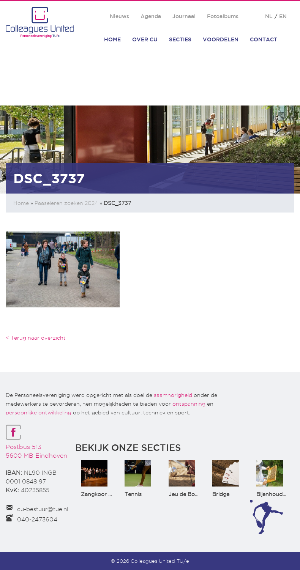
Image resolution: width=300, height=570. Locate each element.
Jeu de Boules (187, 494)
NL (269, 16)
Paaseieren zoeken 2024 (66, 203)
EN (283, 16)
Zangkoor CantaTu (106, 494)
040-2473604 (37, 519)
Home (112, 39)
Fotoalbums (222, 16)
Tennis (133, 494)
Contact (263, 39)
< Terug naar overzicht (36, 338)
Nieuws (119, 16)
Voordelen (220, 39)
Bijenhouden (272, 494)
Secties (180, 39)
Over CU (145, 39)
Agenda (151, 16)
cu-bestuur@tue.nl (42, 509)
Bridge (220, 494)
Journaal (184, 16)
